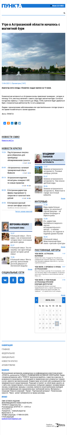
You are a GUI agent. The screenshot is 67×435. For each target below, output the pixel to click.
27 (40, 328)
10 (53, 315)
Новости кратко (9, 361)
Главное (6, 349)
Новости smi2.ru (8, 141)
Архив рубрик (8, 365)
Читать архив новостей (23, 212)
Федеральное (8, 353)
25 (57, 324)
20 (40, 324)
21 (43, 324)
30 (50, 328)
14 (43, 319)
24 (53, 324)
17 (53, 319)
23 (50, 324)
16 (50, 319)
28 (43, 328)
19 (60, 319)
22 (47, 324)
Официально (8, 357)
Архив (30, 269)
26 (60, 324)
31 (53, 328)
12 (60, 315)
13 (40, 319)
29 (47, 328)
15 (47, 319)
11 (57, 315)
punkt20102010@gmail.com (11, 419)
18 (57, 319)
